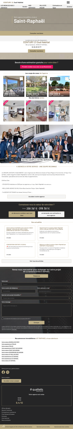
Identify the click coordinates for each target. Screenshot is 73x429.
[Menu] (68, 2)
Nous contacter (6, 420)
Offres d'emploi (6, 408)
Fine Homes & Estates (8, 414)
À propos (4, 416)
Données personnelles (43, 427)
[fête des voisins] (36, 56)
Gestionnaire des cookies (61, 427)
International (5, 418)
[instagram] (7, 372)
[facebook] (3, 372)
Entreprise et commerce (9, 412)
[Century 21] (13, 2)
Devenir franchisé (7, 410)
